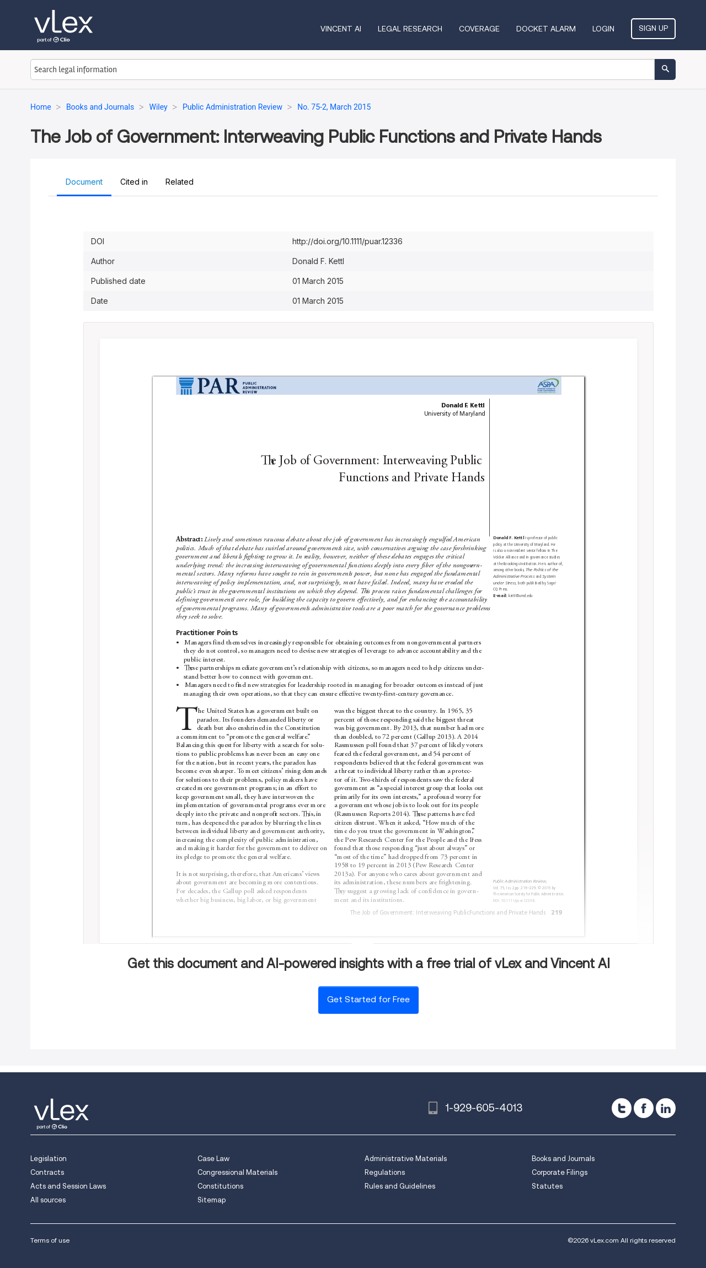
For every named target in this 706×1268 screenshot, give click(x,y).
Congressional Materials (237, 1172)
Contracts (47, 1172)
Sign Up (653, 28)
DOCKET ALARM (546, 28)
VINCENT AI (340, 28)
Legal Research (410, 28)
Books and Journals (563, 1158)
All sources (48, 1200)
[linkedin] (666, 1108)
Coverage (479, 28)
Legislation (48, 1158)
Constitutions (220, 1186)
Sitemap (211, 1200)
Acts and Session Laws (68, 1186)
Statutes (547, 1186)
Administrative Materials (406, 1158)
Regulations (385, 1172)
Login (603, 28)
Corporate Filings (559, 1172)
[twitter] (622, 1108)
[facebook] (644, 1108)
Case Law (213, 1158)
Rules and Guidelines (400, 1186)
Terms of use (49, 1240)
